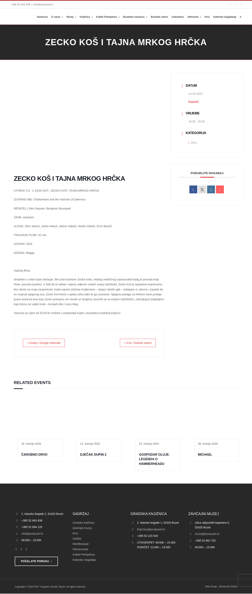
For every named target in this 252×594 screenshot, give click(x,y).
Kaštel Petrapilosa (84, 554)
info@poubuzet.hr (43, 4)
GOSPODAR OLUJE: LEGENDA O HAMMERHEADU (154, 459)
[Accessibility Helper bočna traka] (4, 103)
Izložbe (77, 539)
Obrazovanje (80, 549)
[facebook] (16, 549)
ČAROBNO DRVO (34, 455)
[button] (240, 16)
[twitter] (21, 549)
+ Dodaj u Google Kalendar (46, 343)
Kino (192, 142)
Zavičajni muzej (82, 528)
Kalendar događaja (84, 560)
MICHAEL (205, 455)
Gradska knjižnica (83, 523)
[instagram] (26, 549)
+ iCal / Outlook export (135, 343)
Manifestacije (81, 544)
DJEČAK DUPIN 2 (93, 455)
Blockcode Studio (228, 587)
